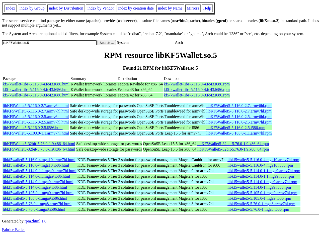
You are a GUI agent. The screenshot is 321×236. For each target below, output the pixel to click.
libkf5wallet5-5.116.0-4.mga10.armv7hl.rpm (263, 160)
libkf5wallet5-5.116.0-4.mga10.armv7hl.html (39, 160)
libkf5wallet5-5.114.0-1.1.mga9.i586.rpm (260, 176)
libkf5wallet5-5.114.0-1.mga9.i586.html (35, 187)
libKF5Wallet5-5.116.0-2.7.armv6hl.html (36, 105)
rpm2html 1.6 (35, 221)
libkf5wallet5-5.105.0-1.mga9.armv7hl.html (38, 193)
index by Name (170, 8)
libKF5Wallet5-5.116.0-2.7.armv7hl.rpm (239, 111)
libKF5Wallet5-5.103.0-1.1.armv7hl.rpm (239, 133)
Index (10, 8)
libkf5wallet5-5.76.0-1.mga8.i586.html (34, 209)
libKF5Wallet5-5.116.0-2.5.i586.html (33, 128)
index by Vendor (101, 8)
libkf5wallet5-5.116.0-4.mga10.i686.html (36, 165)
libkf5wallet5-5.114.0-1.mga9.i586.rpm (259, 187)
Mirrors (193, 8)
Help (207, 8)
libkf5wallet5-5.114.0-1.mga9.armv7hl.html (38, 182)
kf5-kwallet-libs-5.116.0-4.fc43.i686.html (36, 84)
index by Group (31, 8)
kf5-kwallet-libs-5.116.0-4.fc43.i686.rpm (197, 84)
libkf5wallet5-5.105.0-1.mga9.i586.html (35, 198)
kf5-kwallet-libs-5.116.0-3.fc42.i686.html (36, 95)
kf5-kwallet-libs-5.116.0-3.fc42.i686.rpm (197, 95)
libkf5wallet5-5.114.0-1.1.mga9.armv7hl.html (39, 171)
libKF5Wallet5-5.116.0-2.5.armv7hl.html (36, 122)
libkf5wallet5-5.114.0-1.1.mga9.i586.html (36, 176)
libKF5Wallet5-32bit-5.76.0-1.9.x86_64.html (39, 144)
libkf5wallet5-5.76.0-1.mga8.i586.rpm (258, 209)
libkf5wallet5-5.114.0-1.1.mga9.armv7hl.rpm (263, 171)
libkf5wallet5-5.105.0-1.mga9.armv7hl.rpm (262, 193)
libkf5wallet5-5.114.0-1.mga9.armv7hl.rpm (262, 182)
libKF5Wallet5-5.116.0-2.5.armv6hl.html (36, 116)
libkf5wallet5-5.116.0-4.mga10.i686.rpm (260, 165)
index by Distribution (66, 8)
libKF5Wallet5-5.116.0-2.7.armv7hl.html (36, 111)
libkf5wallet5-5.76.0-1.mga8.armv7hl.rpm (261, 204)
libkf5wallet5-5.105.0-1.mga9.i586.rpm (259, 198)
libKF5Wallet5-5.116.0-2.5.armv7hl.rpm (239, 122)
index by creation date (136, 8)
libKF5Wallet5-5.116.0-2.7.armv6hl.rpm (239, 105)
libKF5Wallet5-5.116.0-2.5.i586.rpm (235, 128)
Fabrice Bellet (13, 229)
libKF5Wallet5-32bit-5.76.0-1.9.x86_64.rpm (233, 144)
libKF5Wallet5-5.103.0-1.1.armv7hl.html (36, 133)
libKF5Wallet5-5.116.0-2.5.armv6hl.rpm (239, 116)
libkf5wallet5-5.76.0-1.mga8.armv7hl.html (37, 204)
